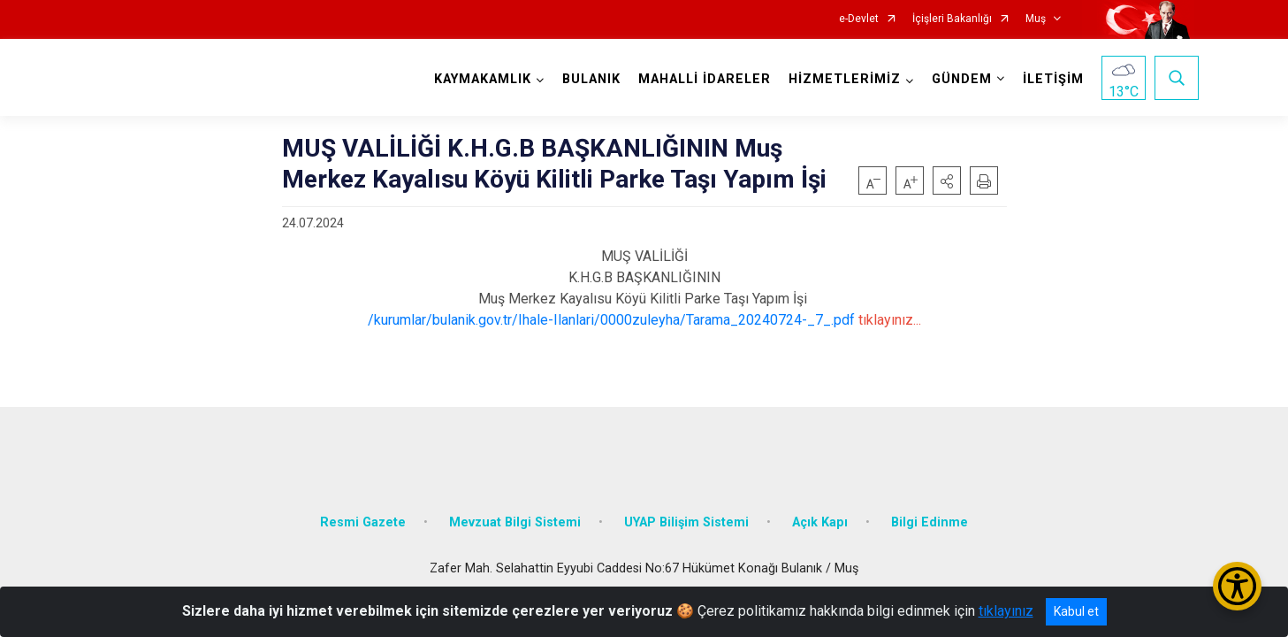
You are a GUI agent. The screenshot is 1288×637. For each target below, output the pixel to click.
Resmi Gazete (363, 506)
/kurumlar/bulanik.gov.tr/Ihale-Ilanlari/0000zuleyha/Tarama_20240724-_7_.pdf (611, 319)
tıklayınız (1006, 610)
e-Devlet (859, 19)
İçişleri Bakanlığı (952, 19)
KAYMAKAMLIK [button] (478, 79)
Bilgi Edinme (929, 506)
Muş (1035, 19)
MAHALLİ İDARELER (700, 79)
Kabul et (1076, 611)
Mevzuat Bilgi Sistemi (515, 506)
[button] (947, 180)
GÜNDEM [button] (957, 79)
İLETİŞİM (1048, 79)
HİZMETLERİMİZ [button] (840, 79)
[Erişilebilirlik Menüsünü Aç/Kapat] (1237, 586)
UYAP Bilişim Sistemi (686, 506)
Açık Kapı (820, 506)
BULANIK (587, 79)
